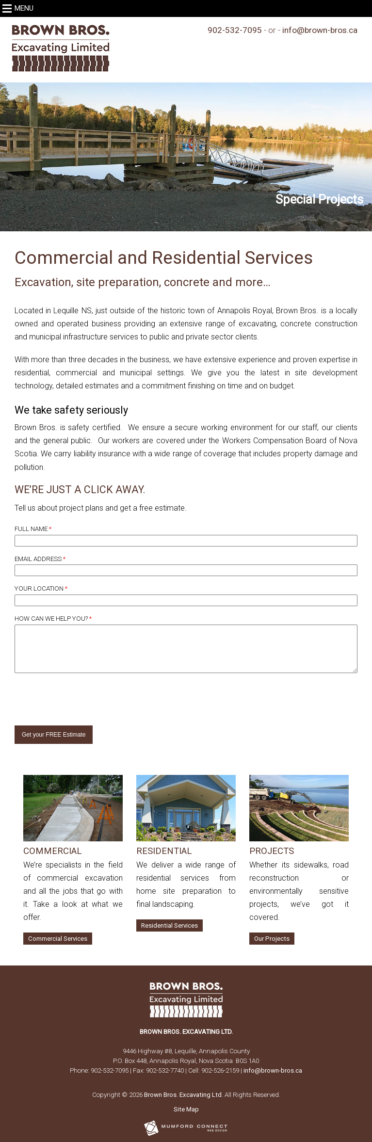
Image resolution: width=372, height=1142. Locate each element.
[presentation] (71, 694)
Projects (271, 851)
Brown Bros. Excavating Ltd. (183, 1094)
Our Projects (272, 938)
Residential (164, 851)
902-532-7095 (235, 30)
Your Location (41, 588)
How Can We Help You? (53, 618)
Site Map (186, 1109)
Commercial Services (57, 938)
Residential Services (169, 925)
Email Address (40, 559)
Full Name (33, 528)
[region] (186, 156)
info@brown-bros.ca (319, 30)
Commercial (52, 851)
